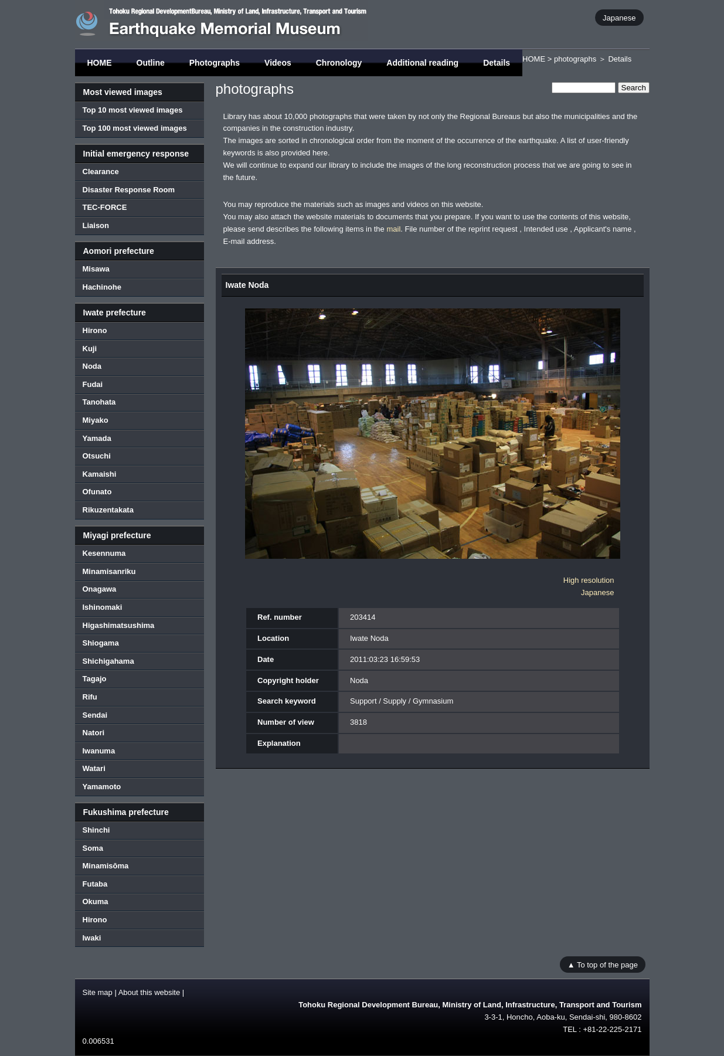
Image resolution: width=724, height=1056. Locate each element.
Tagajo (95, 678)
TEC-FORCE (105, 207)
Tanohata (99, 402)
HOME (99, 62)
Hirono (95, 330)
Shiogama (101, 643)
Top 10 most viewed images (133, 110)
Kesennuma (104, 553)
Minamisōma (106, 865)
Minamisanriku (109, 571)
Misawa (96, 268)
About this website (149, 992)
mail (393, 229)
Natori (94, 732)
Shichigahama (108, 661)
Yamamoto (102, 786)
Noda (92, 366)
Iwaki (92, 937)
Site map (98, 992)
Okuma (95, 901)
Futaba (95, 884)
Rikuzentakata (108, 509)
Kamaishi (100, 474)
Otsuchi (97, 455)
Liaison (96, 225)
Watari (94, 768)
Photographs (214, 62)
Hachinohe (102, 287)
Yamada (97, 438)
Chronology (339, 62)
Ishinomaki (103, 607)
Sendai (95, 715)
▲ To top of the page (602, 964)
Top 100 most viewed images (135, 128)
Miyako (95, 420)
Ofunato (97, 491)
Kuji (90, 348)
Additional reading (422, 62)
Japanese (619, 17)
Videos (277, 62)
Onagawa (100, 589)
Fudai (93, 384)
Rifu (90, 696)
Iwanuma (99, 750)
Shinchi (96, 830)
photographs (575, 59)
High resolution (588, 580)
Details (496, 62)
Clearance (101, 171)
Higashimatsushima (119, 625)
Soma (93, 848)
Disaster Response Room (129, 189)
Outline (151, 62)
